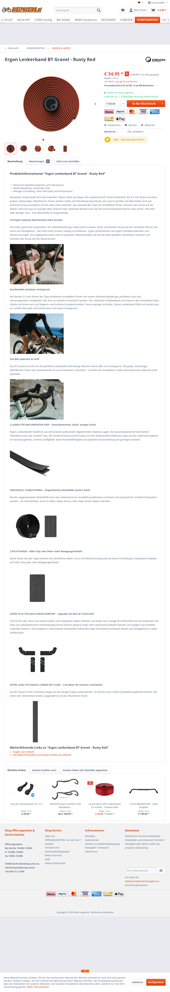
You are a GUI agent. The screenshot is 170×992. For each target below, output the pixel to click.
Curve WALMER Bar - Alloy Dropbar (144, 805)
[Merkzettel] (122, 10)
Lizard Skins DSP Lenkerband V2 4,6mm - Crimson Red (105, 805)
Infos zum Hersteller (67, 161)
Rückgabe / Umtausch (97, 847)
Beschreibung (15, 161)
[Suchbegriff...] (78, 10)
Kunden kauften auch (44, 770)
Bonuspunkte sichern (132, 139)
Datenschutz (92, 839)
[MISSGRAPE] (108, 20)
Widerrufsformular (55, 863)
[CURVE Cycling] (43, 20)
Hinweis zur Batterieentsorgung (102, 843)
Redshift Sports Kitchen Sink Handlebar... (65, 805)
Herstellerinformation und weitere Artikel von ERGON (40, 754)
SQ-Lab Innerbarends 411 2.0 (26, 803)
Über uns (50, 836)
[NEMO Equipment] (85, 20)
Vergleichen (112, 125)
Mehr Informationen (38, 986)
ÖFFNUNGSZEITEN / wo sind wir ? (63, 839)
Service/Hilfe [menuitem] (156, 2)
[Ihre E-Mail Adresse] (141, 870)
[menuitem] (78, 10)
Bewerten (148, 125)
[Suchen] (98, 10)
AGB (47, 859)
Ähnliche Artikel (16, 770)
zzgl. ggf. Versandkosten (126, 81)
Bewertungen (39, 161)
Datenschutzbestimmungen (140, 881)
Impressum (91, 851)
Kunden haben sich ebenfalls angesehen (85, 770)
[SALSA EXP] (23, 20)
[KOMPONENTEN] (147, 20)
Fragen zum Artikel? (22, 751)
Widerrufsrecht (53, 855)
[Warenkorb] (159, 10)
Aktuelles (90, 836)
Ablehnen (137, 982)
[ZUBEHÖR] (126, 20)
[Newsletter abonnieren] (161, 870)
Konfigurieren (156, 982)
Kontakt (49, 843)
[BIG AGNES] (63, 20)
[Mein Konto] (138, 10)
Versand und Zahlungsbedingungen (57, 849)
